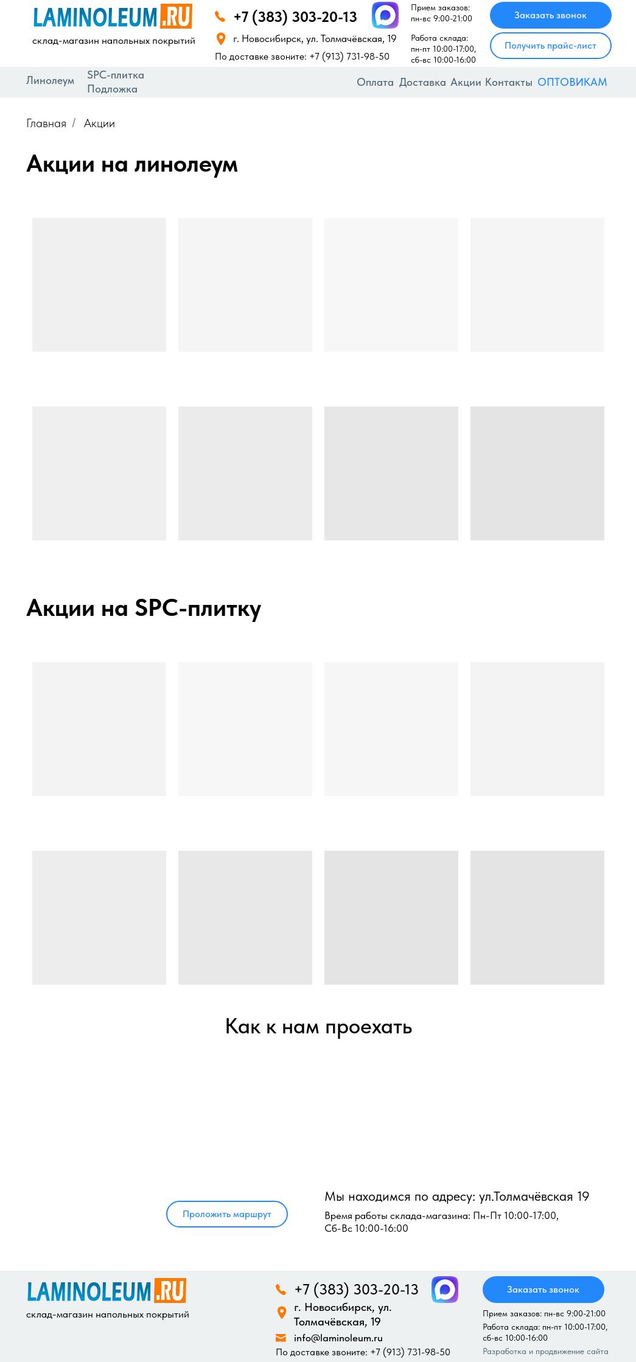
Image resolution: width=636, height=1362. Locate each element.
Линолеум (50, 80)
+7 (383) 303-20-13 (295, 17)
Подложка (112, 88)
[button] (551, 45)
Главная (46, 123)
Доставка (422, 81)
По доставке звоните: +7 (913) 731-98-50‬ (302, 56)
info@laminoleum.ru (338, 1338)
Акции (465, 81)
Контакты (509, 81)
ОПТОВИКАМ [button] (572, 81)
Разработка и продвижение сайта (546, 1351)
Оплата (375, 81)
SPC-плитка (115, 74)
